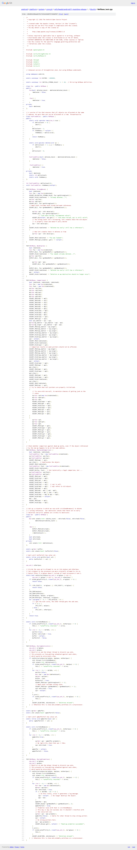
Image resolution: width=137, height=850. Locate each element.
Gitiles (11, 847)
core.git (49, 9)
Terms (22, 847)
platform (33, 9)
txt (129, 847)
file (60, 14)
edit (66, 14)
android (24, 9)
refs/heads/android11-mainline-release (70, 9)
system (42, 9)
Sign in (133, 3)
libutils (93, 9)
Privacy (17, 847)
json (133, 847)
